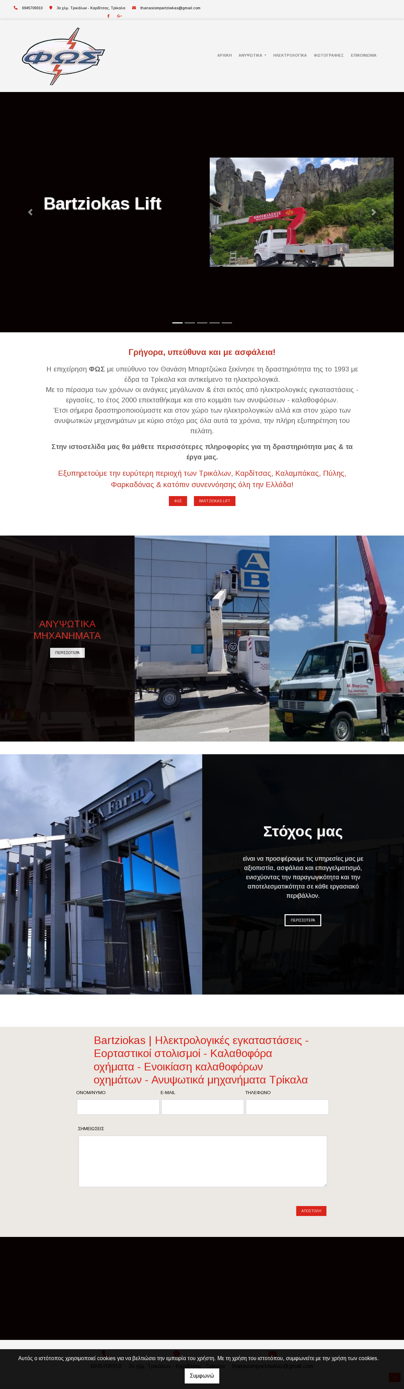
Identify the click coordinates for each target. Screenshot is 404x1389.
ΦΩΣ (178, 501)
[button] (30, 212)
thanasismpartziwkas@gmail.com (170, 8)
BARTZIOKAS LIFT (214, 501)
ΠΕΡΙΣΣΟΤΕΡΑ (67, 653)
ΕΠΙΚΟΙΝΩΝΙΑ (364, 55)
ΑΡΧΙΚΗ (224, 55)
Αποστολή (311, 1203)
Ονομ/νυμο (91, 1092)
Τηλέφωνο (258, 1092)
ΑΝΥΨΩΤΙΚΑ (251, 55)
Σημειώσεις (91, 1128)
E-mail (168, 1092)
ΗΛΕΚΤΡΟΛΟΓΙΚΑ (290, 55)
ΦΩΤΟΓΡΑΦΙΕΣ (329, 55)
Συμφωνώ (202, 1376)
